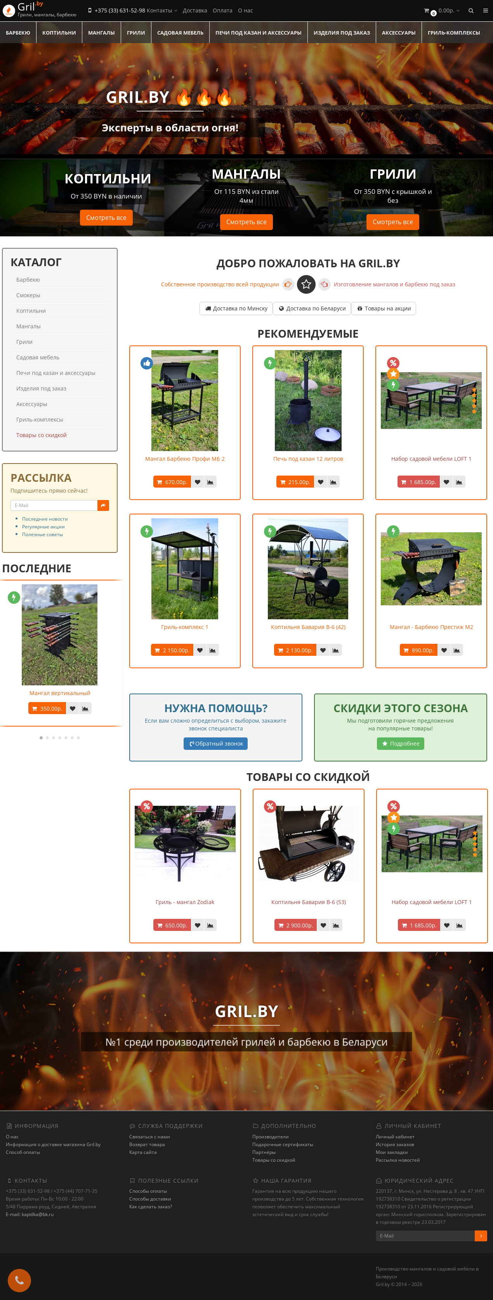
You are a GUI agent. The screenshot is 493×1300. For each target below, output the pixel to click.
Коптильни (59, 32)
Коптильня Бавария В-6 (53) (308, 902)
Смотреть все (106, 217)
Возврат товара (147, 1144)
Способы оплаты (148, 1191)
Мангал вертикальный (60, 693)
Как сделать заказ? (150, 1206)
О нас (245, 10)
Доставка (195, 10)
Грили (136, 32)
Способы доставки (150, 1198)
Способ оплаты (23, 1152)
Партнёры (264, 1152)
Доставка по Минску (236, 308)
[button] (441, 10)
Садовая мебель (180, 32)
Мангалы (101, 32)
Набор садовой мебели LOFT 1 (431, 458)
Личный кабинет (395, 1136)
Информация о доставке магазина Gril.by (53, 1144)
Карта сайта (143, 1152)
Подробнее (401, 743)
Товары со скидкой (41, 435)
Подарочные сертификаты (282, 1144)
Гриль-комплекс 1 (184, 627)
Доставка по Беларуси (312, 308)
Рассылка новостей (398, 1160)
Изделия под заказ (342, 32)
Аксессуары (399, 32)
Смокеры (28, 295)
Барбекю (18, 32)
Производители (270, 1136)
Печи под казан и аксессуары (258, 32)
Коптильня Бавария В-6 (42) (308, 627)
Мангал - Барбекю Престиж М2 (431, 627)
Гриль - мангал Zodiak (185, 902)
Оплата (223, 10)
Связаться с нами (149, 1136)
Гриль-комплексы (454, 32)
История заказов (395, 1144)
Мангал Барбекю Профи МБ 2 (185, 458)
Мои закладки (392, 1152)
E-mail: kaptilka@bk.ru (30, 1214)
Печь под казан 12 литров (308, 458)
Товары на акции (383, 308)
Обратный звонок (215, 743)
